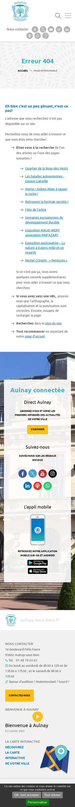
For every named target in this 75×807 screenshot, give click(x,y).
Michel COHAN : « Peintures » (46, 261)
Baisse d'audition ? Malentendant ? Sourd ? (39, 682)
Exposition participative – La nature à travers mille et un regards (45, 248)
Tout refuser (52, 795)
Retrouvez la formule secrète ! (46, 202)
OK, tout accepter (26, 795)
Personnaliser (37, 802)
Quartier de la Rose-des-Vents (46, 169)
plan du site (53, 323)
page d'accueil (35, 337)
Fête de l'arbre (35, 210)
